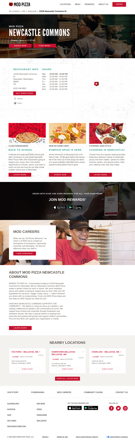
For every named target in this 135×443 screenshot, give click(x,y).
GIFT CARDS (11, 420)
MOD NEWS (41, 403)
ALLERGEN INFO (13, 403)
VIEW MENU (44, 46)
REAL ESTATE (41, 420)
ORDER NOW (20, 46)
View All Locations (67, 378)
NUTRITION (11, 409)
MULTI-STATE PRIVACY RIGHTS (87, 437)
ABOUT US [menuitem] (103, 4)
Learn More (19, 175)
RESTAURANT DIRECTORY (16, 426)
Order (119, 4)
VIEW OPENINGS (25, 253)
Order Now (60, 175)
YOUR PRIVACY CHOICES (117, 437)
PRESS (39, 409)
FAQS (9, 415)
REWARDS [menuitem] (89, 4)
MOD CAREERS (64, 392)
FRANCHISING (42, 415)
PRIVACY (45, 437)
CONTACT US (122, 392)
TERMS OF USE (62, 437)
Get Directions (23, 92)
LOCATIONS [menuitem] (65, 4)
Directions (24, 368)
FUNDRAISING (37, 392)
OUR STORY (12, 392)
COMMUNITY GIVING (93, 392)
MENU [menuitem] (77, 4)
